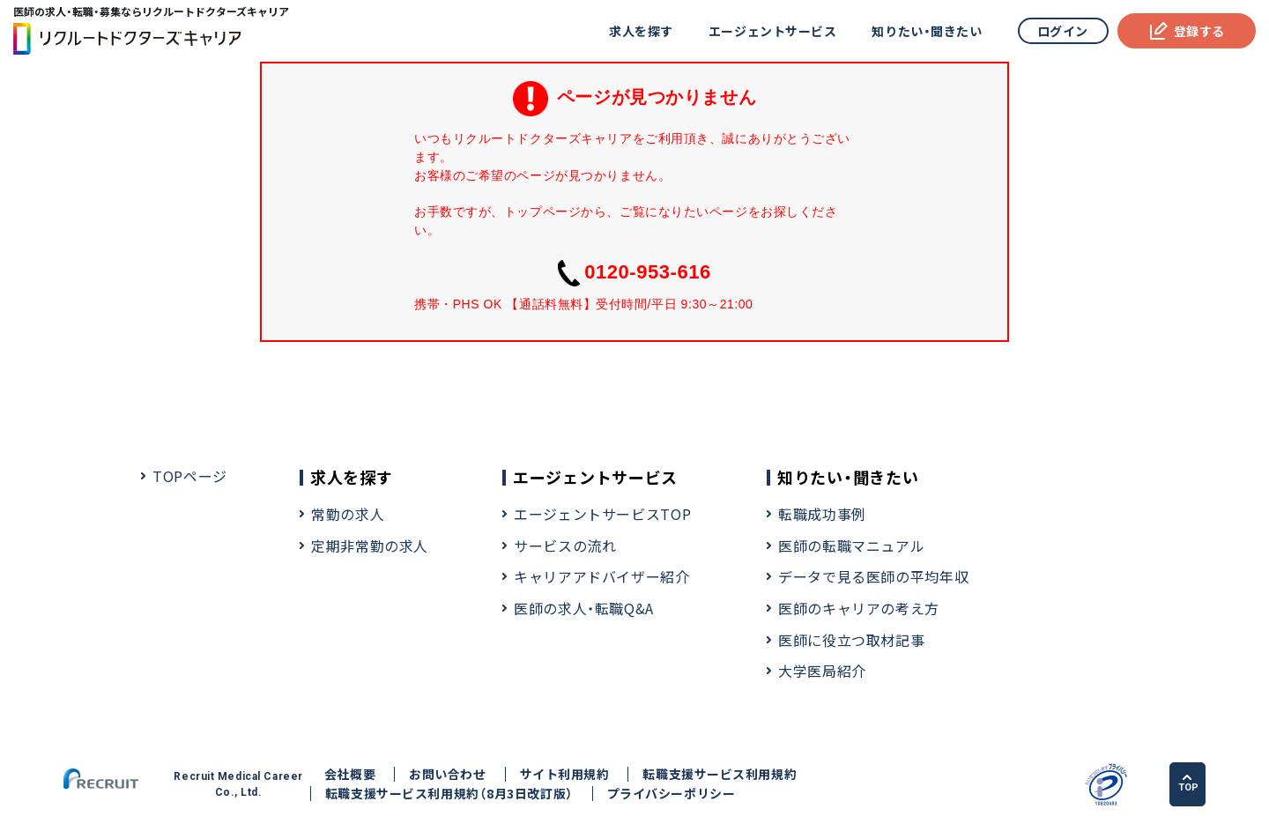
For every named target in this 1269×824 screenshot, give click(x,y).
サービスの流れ (565, 545)
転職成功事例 (822, 513)
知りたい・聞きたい (927, 31)
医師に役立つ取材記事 (851, 639)
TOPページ (189, 475)
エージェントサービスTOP (602, 513)
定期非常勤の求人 (369, 545)
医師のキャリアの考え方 (858, 608)
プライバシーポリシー (671, 793)
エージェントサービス (773, 31)
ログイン (1062, 31)
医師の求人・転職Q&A (584, 608)
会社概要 (349, 774)
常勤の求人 (347, 513)
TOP (1188, 783)
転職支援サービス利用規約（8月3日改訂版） (449, 793)
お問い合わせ (447, 774)
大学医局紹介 (822, 670)
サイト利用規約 (565, 774)
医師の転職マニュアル (851, 545)
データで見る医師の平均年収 (873, 576)
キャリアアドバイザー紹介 (602, 576)
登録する (1186, 30)
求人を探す (641, 31)
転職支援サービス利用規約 (719, 774)
